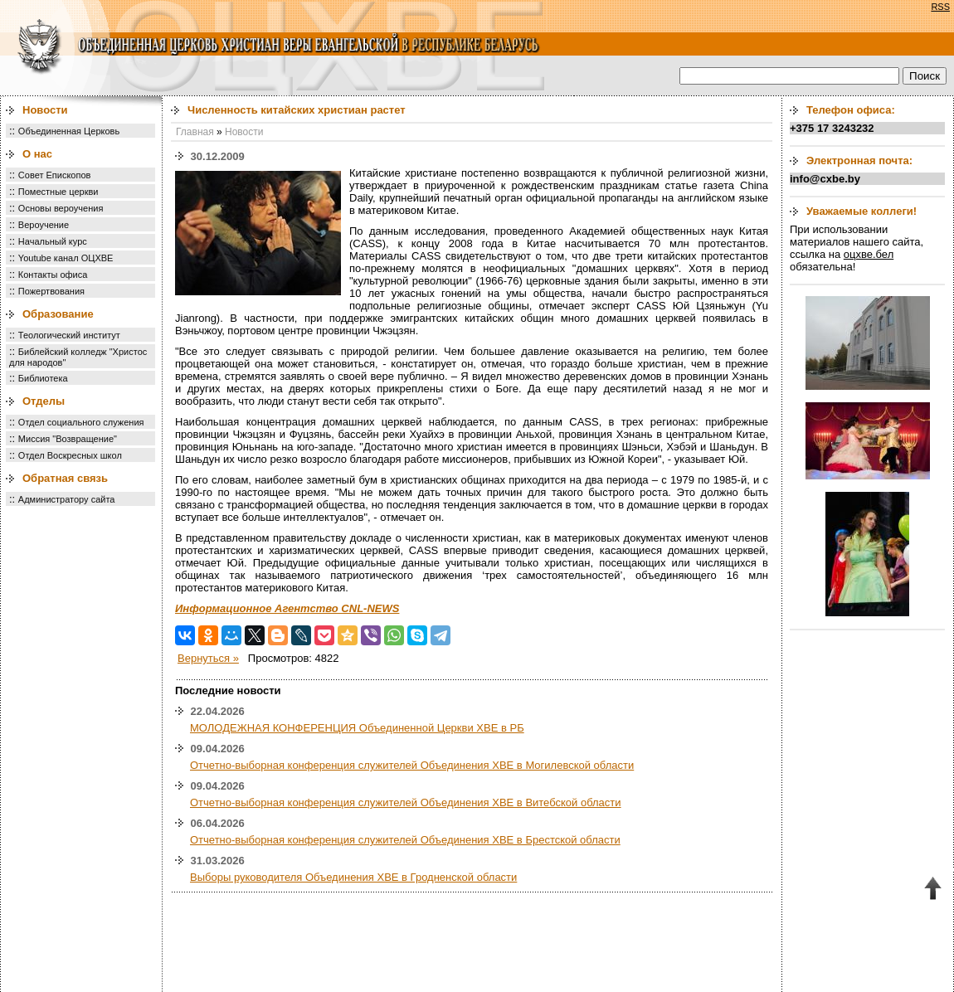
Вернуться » (208, 658)
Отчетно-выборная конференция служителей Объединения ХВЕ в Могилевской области (412, 765)
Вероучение (43, 225)
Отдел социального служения (81, 422)
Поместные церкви (58, 192)
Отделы (43, 401)
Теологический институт (69, 335)
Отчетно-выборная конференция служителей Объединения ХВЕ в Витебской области (405, 802)
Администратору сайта (66, 499)
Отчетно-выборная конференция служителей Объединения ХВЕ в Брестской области (405, 840)
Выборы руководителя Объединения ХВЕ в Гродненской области (353, 877)
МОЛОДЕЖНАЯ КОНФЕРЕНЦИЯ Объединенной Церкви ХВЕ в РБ (357, 728)
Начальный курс (52, 241)
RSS (940, 7)
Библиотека (43, 378)
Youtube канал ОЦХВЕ (66, 258)
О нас (37, 154)
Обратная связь (65, 478)
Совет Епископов (54, 175)
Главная (195, 132)
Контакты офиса (53, 275)
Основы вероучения (61, 208)
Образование (58, 314)
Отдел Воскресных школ (70, 455)
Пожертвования (51, 291)
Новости (45, 110)
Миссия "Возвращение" (67, 439)
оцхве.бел (868, 254)
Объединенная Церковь (68, 131)
